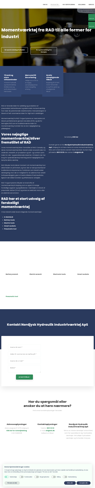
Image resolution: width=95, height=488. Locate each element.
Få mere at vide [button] (12, 483)
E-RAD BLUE (8, 217)
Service (91, 4)
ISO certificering (69, 4)
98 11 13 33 (50, 428)
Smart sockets (10, 226)
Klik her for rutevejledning (16, 431)
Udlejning (81, 4)
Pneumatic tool (10, 229)
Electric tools (9, 223)
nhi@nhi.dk (50, 431)
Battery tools (9, 220)
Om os (45, 4)
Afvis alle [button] (70, 483)
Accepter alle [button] (84, 483)
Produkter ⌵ (55, 4)
